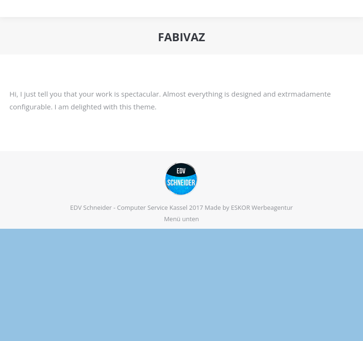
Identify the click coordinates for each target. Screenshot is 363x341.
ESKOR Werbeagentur (262, 207)
